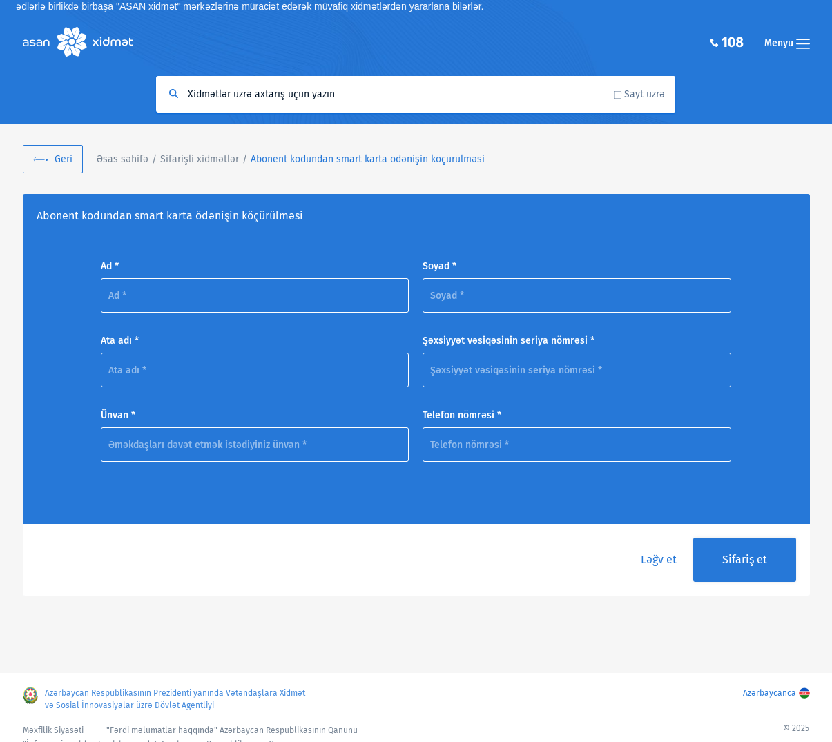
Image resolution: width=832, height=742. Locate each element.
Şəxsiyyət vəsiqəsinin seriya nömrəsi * (508, 340)
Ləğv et (659, 559)
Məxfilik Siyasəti (53, 730)
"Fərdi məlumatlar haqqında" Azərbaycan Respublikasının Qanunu (232, 730)
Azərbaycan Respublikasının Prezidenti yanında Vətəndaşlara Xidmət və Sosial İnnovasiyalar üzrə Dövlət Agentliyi (175, 699)
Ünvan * (118, 415)
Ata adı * (120, 340)
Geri (63, 159)
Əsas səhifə (122, 159)
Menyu (787, 43)
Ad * (110, 266)
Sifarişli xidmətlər (199, 159)
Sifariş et (744, 559)
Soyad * (439, 266)
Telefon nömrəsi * (462, 415)
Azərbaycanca (769, 693)
